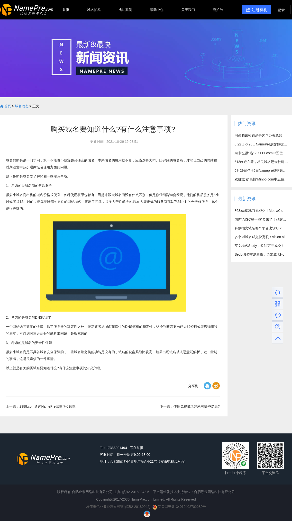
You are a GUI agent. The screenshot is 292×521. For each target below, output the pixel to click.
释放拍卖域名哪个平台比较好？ (258, 228)
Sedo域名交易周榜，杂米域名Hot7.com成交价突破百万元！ (261, 254)
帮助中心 (157, 10)
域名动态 (21, 106)
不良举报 (136, 448)
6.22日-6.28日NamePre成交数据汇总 (261, 144)
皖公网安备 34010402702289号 (179, 507)
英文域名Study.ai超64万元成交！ (259, 246)
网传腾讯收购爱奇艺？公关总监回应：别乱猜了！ (261, 135)
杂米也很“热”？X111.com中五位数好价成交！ (261, 153)
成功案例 (125, 10)
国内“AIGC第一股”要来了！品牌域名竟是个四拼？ (261, 219)
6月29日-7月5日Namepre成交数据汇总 (261, 170)
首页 (66, 10)
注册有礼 (256, 10)
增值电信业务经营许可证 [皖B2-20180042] (118, 507)
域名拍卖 (94, 10)
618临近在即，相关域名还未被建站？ (261, 162)
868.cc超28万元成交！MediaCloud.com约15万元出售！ (261, 211)
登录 (281, 10)
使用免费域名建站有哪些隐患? (190, 406)
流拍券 (218, 10)
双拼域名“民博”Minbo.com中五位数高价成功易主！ (261, 179)
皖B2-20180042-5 (135, 492)
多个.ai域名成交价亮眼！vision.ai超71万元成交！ (261, 237)
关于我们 (188, 10)
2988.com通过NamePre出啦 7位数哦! (41, 406)
